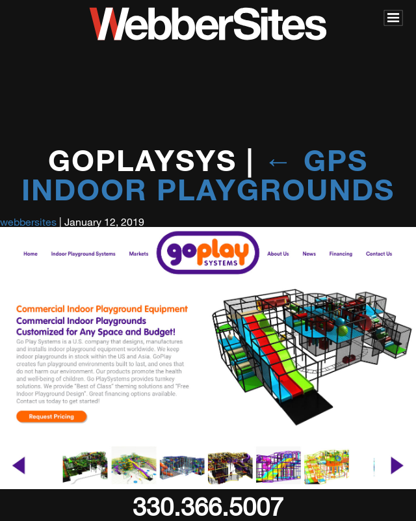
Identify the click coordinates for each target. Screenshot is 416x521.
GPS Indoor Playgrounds (208, 174)
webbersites (28, 221)
